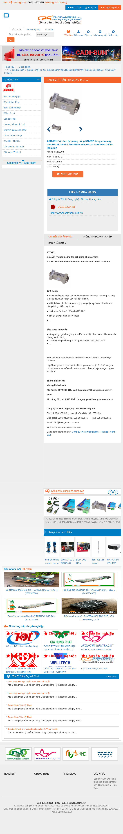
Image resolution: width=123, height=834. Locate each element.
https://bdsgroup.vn (57, 816)
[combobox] (53, 34)
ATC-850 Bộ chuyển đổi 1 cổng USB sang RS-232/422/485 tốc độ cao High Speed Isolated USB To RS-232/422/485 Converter (70, 520)
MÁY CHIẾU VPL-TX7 (113, 561)
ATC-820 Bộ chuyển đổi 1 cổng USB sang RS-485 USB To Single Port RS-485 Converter (55, 520)
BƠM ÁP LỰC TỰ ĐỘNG (67, 561)
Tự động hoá (24, 67)
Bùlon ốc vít (9, 113)
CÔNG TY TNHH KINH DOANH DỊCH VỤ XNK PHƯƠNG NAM (96, 648)
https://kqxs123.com (76, 816)
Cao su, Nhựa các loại (14, 124)
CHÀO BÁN (41, 773)
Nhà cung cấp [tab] (33, 29)
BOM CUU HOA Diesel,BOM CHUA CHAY (82, 561)
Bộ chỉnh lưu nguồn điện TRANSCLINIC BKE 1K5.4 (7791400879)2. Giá (89, 618)
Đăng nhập (74, 7)
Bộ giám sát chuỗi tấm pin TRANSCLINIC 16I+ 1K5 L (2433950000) (89, 592)
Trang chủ (9, 67)
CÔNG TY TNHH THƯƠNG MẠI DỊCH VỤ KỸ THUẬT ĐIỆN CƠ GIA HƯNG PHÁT (59, 648)
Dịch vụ (88, 33)
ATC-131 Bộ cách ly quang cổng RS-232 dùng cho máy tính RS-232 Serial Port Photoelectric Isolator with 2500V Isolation (102, 520)
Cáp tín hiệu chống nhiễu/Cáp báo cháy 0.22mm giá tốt (33, 729)
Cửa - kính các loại (13, 135)
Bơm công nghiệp (12, 107)
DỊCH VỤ (99, 773)
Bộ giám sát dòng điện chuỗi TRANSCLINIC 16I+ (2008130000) (31, 618)
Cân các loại (10, 119)
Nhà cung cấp (100, 33)
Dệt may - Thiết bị (12, 152)
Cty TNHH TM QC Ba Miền (94, 668)
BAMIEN (9, 773)
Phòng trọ (42, 816)
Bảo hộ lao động (12, 102)
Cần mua (78, 33)
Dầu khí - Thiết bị (12, 141)
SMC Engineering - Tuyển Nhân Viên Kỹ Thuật (29, 681)
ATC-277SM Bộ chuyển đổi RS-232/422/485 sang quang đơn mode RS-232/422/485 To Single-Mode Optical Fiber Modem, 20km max (86, 520)
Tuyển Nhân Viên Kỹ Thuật (20, 705)
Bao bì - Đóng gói (12, 96)
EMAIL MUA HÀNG (67, 174)
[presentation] (110, 492)
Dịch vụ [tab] (49, 29)
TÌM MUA (70, 773)
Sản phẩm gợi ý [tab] (57, 243)
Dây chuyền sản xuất (14, 146)
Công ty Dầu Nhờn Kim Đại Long (22, 646)
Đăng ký (90, 7)
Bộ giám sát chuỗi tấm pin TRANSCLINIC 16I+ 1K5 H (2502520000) (31, 592)
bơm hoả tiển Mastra (98, 561)
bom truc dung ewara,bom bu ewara (52, 561)
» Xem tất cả (111, 676)
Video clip (113, 33)
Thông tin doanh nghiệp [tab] (97, 236)
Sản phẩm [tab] (16, 29)
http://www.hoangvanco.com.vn (66, 212)
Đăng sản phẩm (110, 7)
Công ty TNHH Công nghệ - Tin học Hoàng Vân (75, 199)
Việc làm (68, 33)
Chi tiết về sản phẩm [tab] (60, 236)
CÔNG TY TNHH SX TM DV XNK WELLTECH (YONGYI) (60, 670)
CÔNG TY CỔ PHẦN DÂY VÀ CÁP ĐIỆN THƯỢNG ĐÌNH (20, 670)
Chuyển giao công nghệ (15, 130)
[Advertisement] (82, 464)
